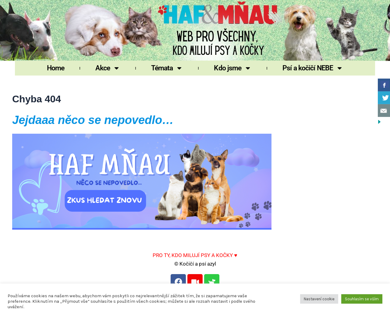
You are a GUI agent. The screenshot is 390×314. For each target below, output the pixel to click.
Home (55, 68)
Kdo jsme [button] (232, 68)
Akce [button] (107, 68)
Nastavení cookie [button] (319, 299)
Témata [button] (167, 68)
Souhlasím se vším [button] (362, 299)
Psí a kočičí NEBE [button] (312, 68)
